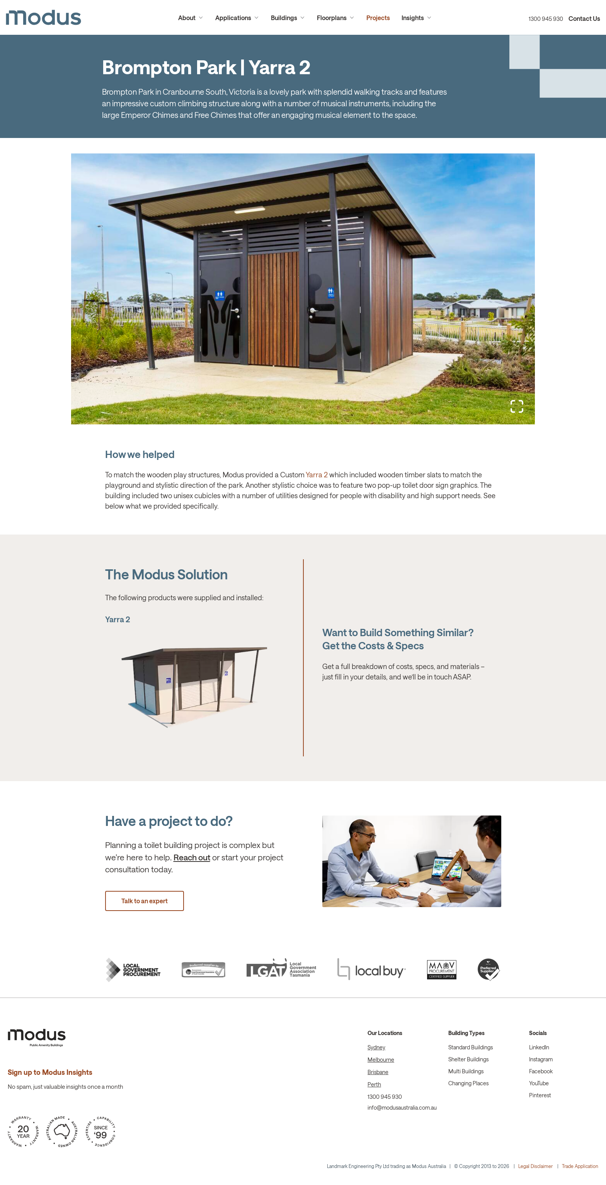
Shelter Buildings (468, 1059)
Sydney (376, 1047)
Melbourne (381, 1059)
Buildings (284, 17)
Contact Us (584, 18)
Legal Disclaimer (535, 1166)
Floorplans (332, 17)
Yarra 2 (317, 474)
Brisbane (378, 1072)
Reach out (192, 857)
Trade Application (580, 1166)
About (187, 17)
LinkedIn (539, 1047)
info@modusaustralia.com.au (402, 1107)
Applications (233, 17)
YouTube (539, 1083)
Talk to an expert (144, 900)
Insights (413, 17)
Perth (374, 1084)
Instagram (541, 1059)
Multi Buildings (465, 1071)
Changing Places (468, 1083)
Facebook (541, 1071)
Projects (378, 17)
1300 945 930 (546, 18)
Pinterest (540, 1095)
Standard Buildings (470, 1047)
